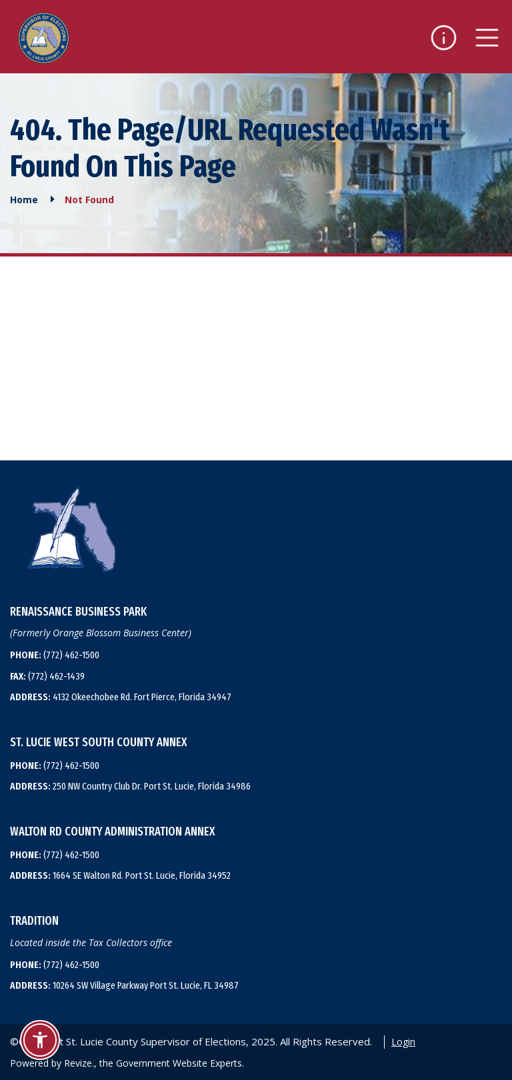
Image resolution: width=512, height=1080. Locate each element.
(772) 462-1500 (54, 655)
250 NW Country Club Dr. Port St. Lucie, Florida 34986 (130, 786)
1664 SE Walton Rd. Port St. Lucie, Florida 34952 (120, 875)
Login (403, 1041)
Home (24, 199)
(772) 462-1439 (47, 676)
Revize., (80, 1063)
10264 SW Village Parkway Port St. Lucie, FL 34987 (124, 985)
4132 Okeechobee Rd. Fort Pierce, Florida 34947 (120, 697)
